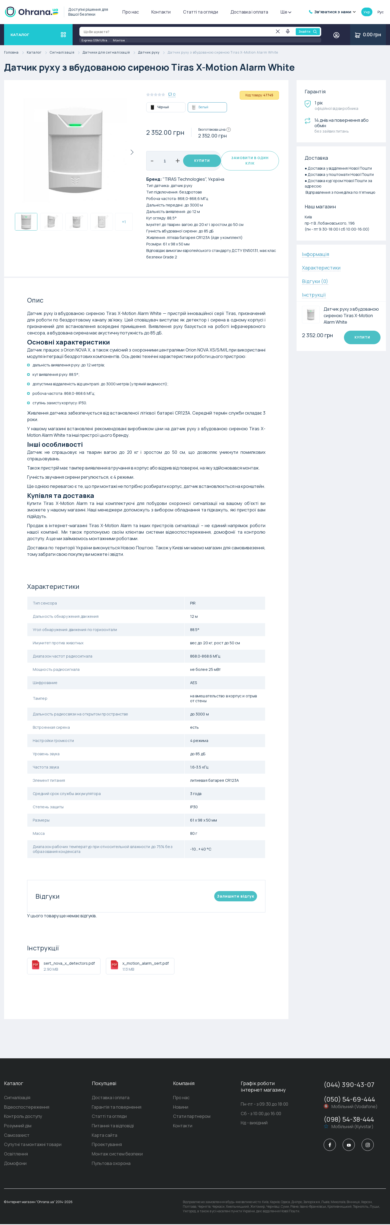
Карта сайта (104, 1135)
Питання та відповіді (113, 1126)
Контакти (161, 12)
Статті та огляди (200, 12)
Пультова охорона (111, 1164)
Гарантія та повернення (116, 1107)
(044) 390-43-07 (349, 1084)
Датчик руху (153, 53)
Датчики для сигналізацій (110, 53)
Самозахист (17, 1135)
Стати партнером (191, 1116)
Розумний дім (17, 1126)
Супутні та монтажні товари (32, 1145)
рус (380, 12)
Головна (15, 53)
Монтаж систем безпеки (117, 1154)
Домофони (15, 1164)
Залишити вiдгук (235, 896)
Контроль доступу (23, 1116)
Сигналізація (66, 53)
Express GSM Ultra (94, 40)
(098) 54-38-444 (349, 1119)
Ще (286, 12)
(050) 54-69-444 (349, 1099)
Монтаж (119, 40)
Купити (199, 160)
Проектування (107, 1145)
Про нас (130, 12)
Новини (180, 1107)
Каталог (38, 53)
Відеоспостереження (26, 1107)
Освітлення (16, 1154)
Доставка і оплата (249, 12)
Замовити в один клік (249, 161)
